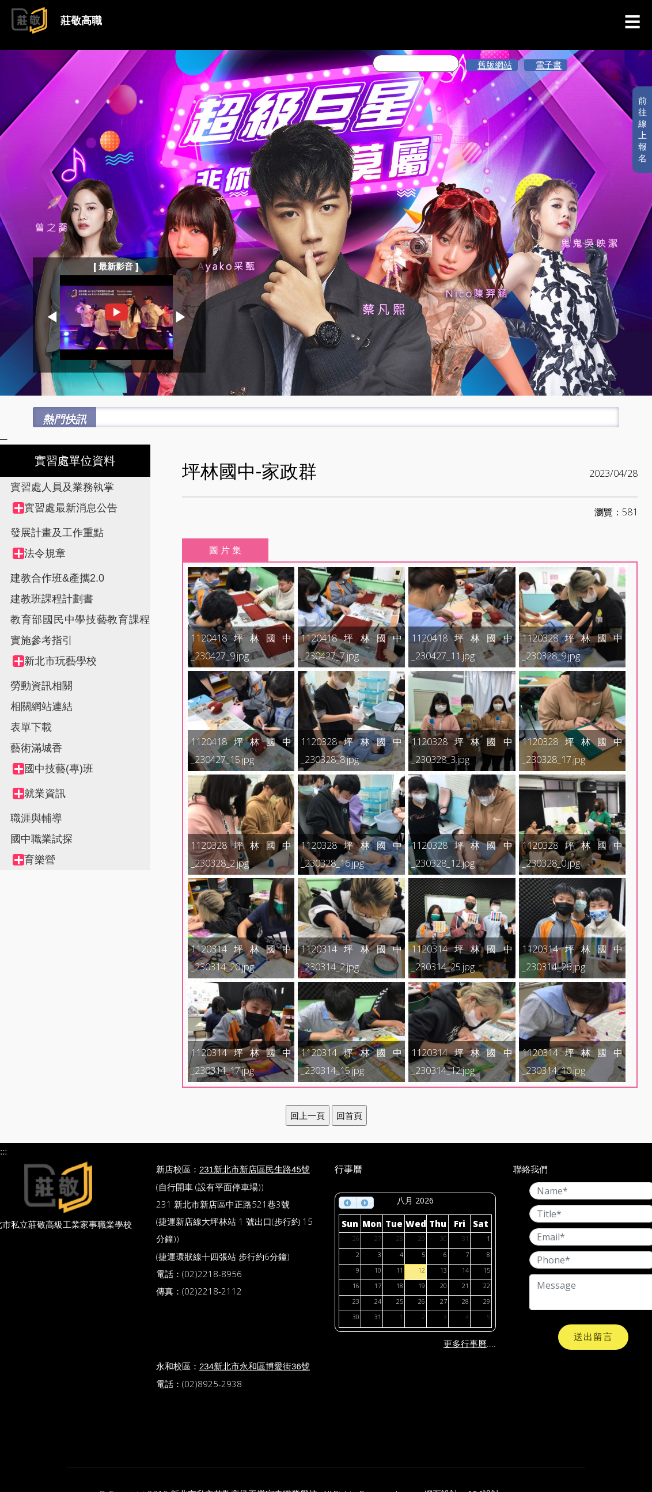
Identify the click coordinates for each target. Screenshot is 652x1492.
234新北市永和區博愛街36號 (254, 1366)
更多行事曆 (465, 1344)
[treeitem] (81, 508)
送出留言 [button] (593, 1337)
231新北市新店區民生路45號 (254, 1169)
